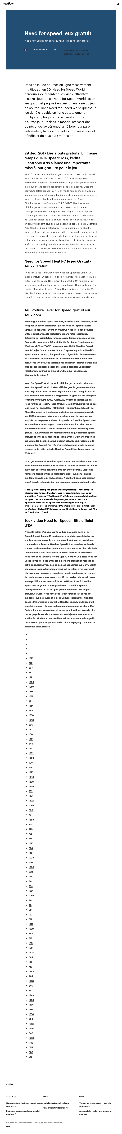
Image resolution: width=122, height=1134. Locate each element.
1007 (31, 686)
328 (31, 847)
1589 (31, 928)
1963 (31, 971)
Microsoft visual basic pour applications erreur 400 (24, 1105)
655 (31, 1047)
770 (31, 829)
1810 (31, 923)
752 (30, 833)
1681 (31, 738)
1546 (31, 719)
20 (30, 824)
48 (30, 904)
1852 (31, 753)
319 (30, 919)
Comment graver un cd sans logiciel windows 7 (22, 1112)
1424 (31, 952)
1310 (31, 772)
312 (30, 938)
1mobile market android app (56, 1103)
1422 (31, 800)
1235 (31, 1004)
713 (30, 966)
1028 (31, 857)
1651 (31, 890)
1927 (31, 914)
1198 (31, 1042)
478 (31, 762)
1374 (31, 795)
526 (31, 862)
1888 (31, 819)
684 (31, 957)
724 (31, 814)
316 (30, 1056)
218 (30, 838)
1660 (31, 681)
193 (30, 961)
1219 (31, 1009)
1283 (31, 781)
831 (30, 909)
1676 (31, 1028)
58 (30, 700)
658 (31, 710)
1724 (31, 942)
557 (30, 990)
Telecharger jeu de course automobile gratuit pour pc (76, 52)
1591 (31, 677)
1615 (31, 843)
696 (31, 810)
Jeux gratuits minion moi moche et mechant (95, 1112)
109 (31, 947)
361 (30, 900)
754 (31, 885)
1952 (31, 1023)
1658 (31, 980)
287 (31, 667)
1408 (31, 786)
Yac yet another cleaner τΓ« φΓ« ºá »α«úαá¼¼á (95, 1105)
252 (31, 790)
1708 (31, 715)
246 (31, 985)
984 (31, 976)
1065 (31, 805)
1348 (31, 776)
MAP (8, 1126)
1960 (31, 757)
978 (31, 767)
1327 (31, 729)
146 (30, 852)
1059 (31, 895)
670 (31, 871)
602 (31, 1051)
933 (31, 1018)
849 (31, 743)
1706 (31, 1014)
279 (31, 662)
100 (31, 734)
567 (31, 672)
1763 (31, 876)
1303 (31, 867)
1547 (31, 748)
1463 (31, 999)
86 (30, 881)
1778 (31, 658)
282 (31, 933)
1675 (31, 696)
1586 (31, 1037)
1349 (31, 995)
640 (31, 1033)
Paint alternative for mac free (56, 1107)
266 (31, 724)
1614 (31, 705)
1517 (31, 691)
